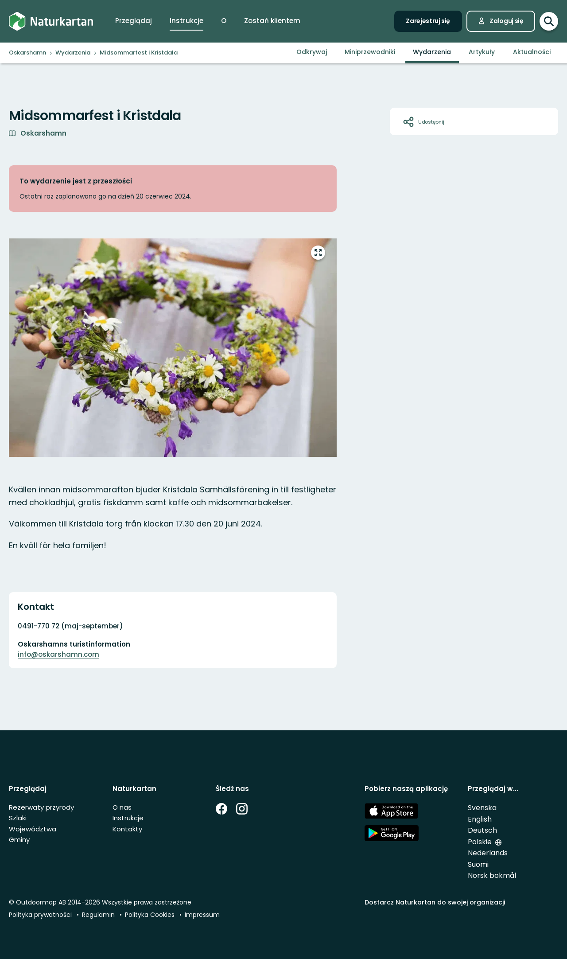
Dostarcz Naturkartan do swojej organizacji (435, 902)
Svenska (482, 808)
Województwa (32, 829)
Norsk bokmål (492, 875)
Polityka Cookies (150, 914)
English (480, 819)
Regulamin (98, 914)
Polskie (480, 842)
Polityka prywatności (40, 914)
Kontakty (127, 829)
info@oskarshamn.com (58, 654)
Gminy (19, 839)
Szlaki (18, 818)
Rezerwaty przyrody (41, 807)
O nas (122, 807)
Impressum (202, 914)
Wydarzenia (432, 51)
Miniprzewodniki (370, 51)
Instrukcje (128, 818)
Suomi (478, 864)
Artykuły (482, 51)
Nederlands (488, 853)
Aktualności (532, 51)
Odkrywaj (311, 51)
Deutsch (482, 830)
